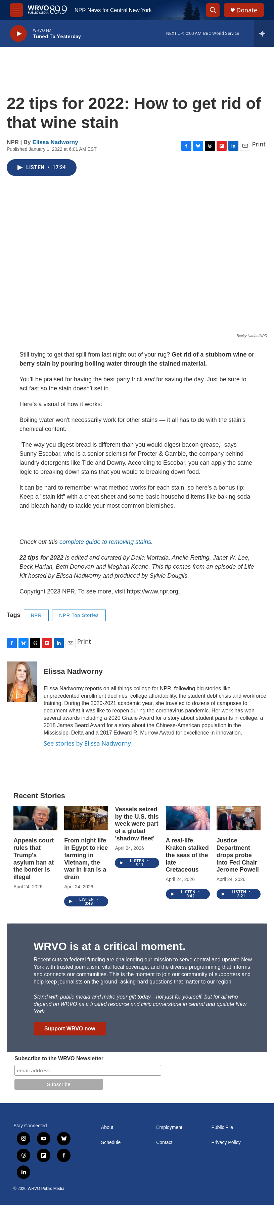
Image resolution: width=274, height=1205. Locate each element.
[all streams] (264, 33)
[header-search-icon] (213, 10)
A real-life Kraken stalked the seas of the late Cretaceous (187, 855)
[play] (18, 34)
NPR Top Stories (79, 615)
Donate (246, 10)
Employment (169, 1127)
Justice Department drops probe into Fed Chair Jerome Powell (238, 855)
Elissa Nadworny (55, 142)
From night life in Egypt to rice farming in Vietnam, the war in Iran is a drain (86, 859)
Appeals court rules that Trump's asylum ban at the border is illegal (33, 859)
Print (259, 144)
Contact (164, 1142)
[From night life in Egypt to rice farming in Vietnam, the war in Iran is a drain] (86, 818)
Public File (222, 1127)
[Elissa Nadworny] (22, 681)
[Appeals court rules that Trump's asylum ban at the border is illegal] (35, 818)
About (107, 1127)
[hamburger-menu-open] (16, 10)
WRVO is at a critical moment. (110, 946)
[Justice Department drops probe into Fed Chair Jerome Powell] (239, 818)
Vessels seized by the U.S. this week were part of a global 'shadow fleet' (136, 824)
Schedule (111, 1142)
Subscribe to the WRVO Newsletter (58, 1058)
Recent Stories (39, 795)
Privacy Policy (226, 1142)
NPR (36, 615)
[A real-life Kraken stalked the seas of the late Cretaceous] (188, 818)
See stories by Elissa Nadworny (87, 743)
